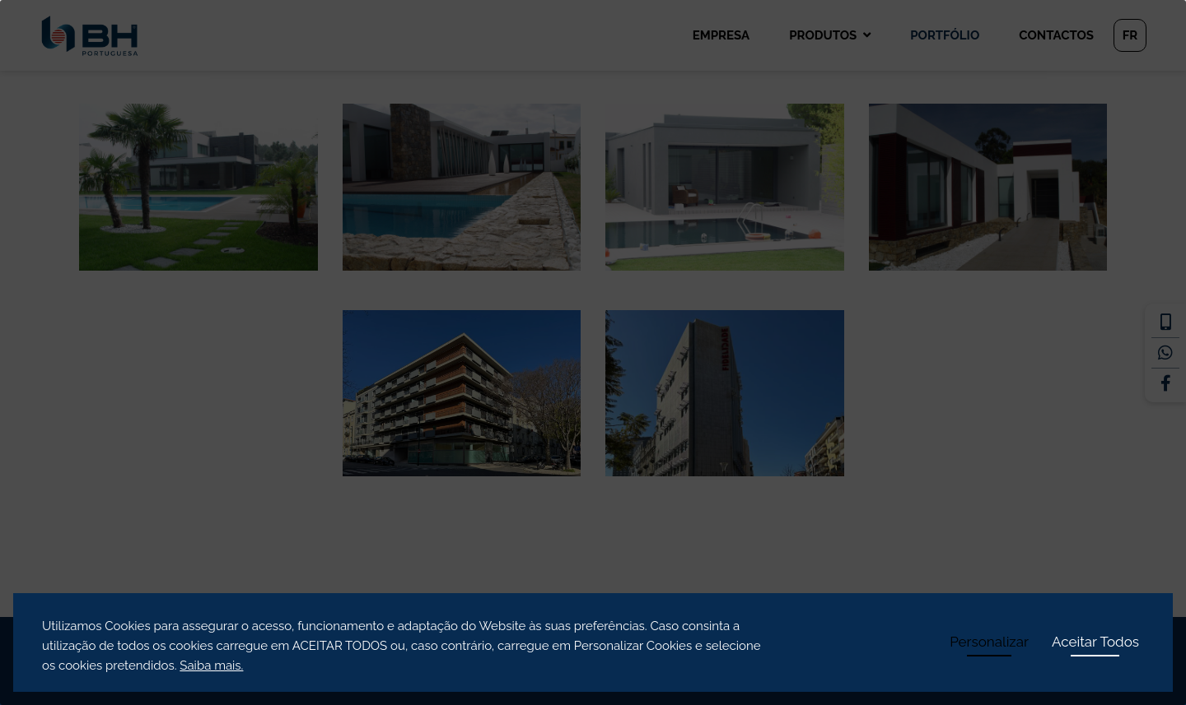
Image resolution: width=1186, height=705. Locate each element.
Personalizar (989, 641)
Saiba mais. (211, 665)
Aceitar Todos (1095, 641)
